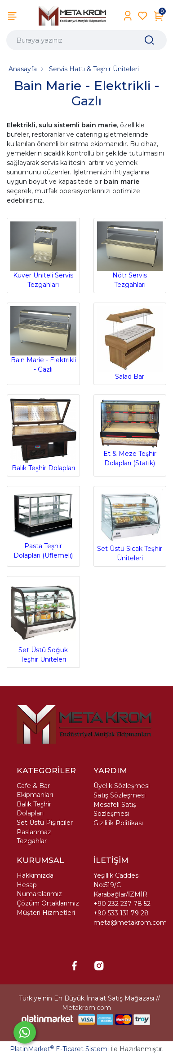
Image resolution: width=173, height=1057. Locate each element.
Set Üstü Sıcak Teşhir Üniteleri (130, 526)
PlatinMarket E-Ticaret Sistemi (59, 1049)
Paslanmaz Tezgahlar (34, 836)
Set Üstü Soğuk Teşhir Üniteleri (43, 621)
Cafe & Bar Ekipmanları (35, 790)
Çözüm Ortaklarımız (48, 903)
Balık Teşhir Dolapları (43, 435)
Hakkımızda (35, 875)
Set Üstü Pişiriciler (45, 823)
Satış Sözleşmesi (119, 795)
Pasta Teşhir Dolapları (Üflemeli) (43, 524)
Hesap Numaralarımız (39, 889)
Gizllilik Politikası (118, 823)
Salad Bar (130, 343)
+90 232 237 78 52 (122, 904)
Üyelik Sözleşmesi (121, 786)
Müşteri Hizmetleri (46, 913)
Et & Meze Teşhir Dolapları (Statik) (130, 432)
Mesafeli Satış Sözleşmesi (114, 809)
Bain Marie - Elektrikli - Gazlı (43, 339)
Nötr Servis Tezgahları (130, 255)
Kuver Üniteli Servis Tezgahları (43, 255)
